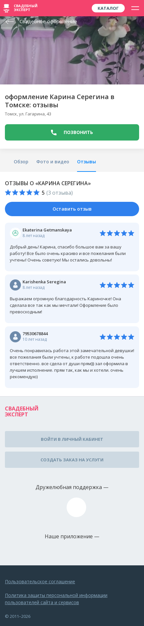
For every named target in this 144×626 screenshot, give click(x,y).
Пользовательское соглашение (40, 581)
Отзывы (86, 161)
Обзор (21, 161)
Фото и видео (52, 161)
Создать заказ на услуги (72, 460)
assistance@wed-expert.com (76, 507)
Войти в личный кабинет (72, 439)
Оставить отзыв (72, 209)
